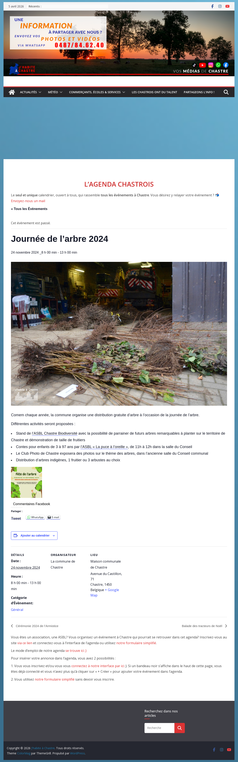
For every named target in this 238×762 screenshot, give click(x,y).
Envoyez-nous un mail (28, 201)
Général (17, 609)
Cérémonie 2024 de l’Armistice (38, 625)
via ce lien (24, 643)
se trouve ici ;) (76, 650)
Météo (53, 92)
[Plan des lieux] (152, 575)
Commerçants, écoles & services (95, 92)
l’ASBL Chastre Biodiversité (54, 433)
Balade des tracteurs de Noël (201, 625)
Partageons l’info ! (199, 92)
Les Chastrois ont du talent (154, 92)
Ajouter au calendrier (34, 535)
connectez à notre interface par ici (97, 666)
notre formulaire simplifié (136, 643)
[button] (39, 92)
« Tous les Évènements (29, 209)
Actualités (28, 92)
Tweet (16, 517)
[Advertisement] (119, 128)
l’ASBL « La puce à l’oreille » (104, 447)
